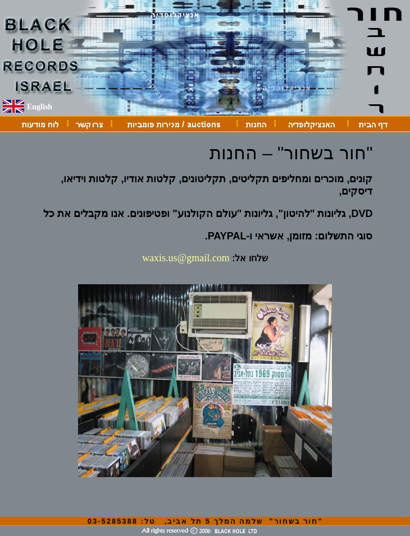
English (39, 107)
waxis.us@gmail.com (186, 258)
